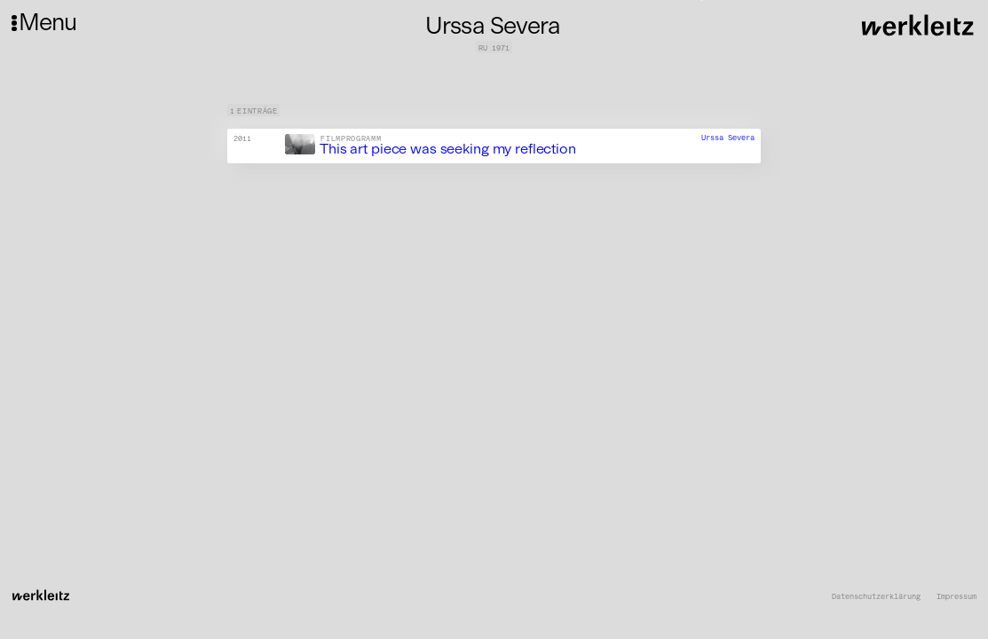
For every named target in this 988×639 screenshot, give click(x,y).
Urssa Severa (728, 137)
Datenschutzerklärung (876, 596)
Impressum (956, 596)
